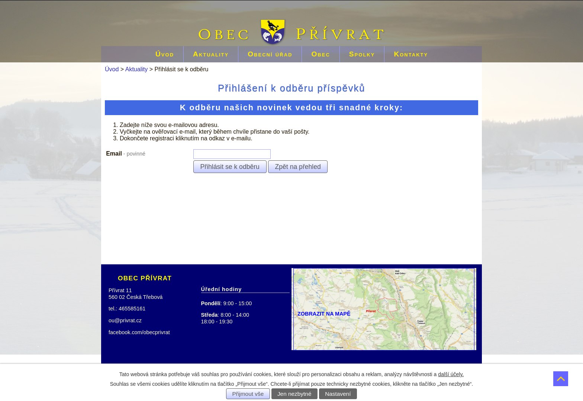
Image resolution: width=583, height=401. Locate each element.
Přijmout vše (248, 394)
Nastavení (338, 394)
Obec (320, 54)
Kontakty (411, 54)
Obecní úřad (270, 54)
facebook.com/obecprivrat (139, 332)
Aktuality (211, 54)
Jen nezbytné (294, 394)
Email (125, 153)
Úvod (164, 54)
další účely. (451, 374)
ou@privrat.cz (125, 320)
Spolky (362, 54)
